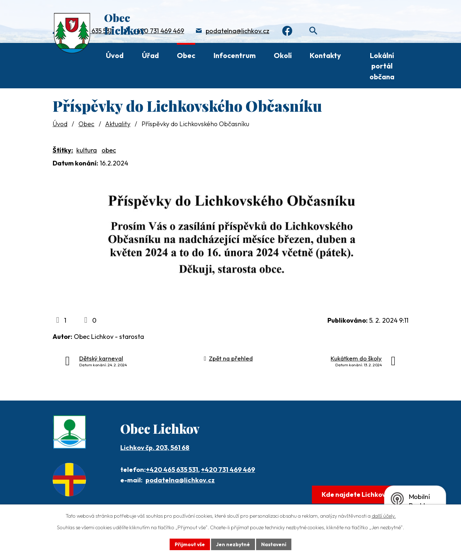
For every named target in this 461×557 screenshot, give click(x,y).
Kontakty (325, 55)
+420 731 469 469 (158, 31)
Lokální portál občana (382, 66)
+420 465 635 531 (172, 469)
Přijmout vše (189, 544)
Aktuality (117, 124)
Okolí (283, 55)
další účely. (384, 516)
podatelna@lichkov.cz (237, 31)
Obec (186, 55)
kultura (86, 150)
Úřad (150, 55)
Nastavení (274, 544)
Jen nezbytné (233, 544)
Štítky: (63, 150)
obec (109, 150)
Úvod (115, 55)
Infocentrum (235, 55)
